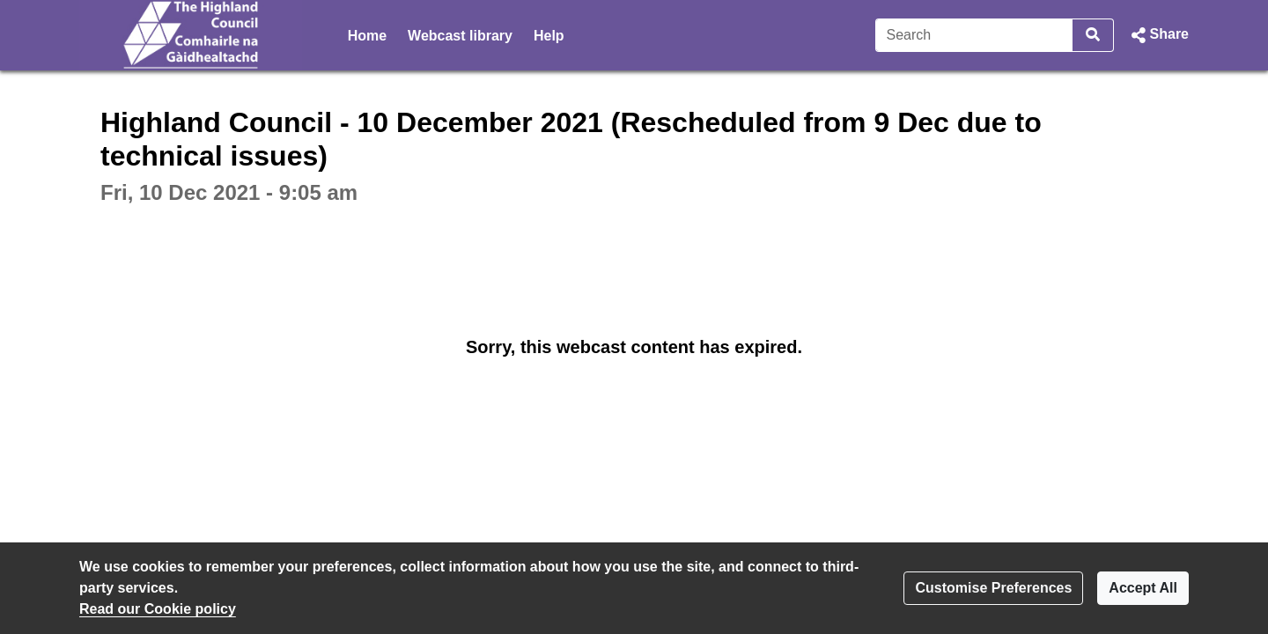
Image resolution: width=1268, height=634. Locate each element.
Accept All (1143, 587)
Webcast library (460, 35)
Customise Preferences (993, 587)
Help (549, 35)
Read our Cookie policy (157, 608)
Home (367, 35)
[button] (1158, 35)
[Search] (974, 35)
